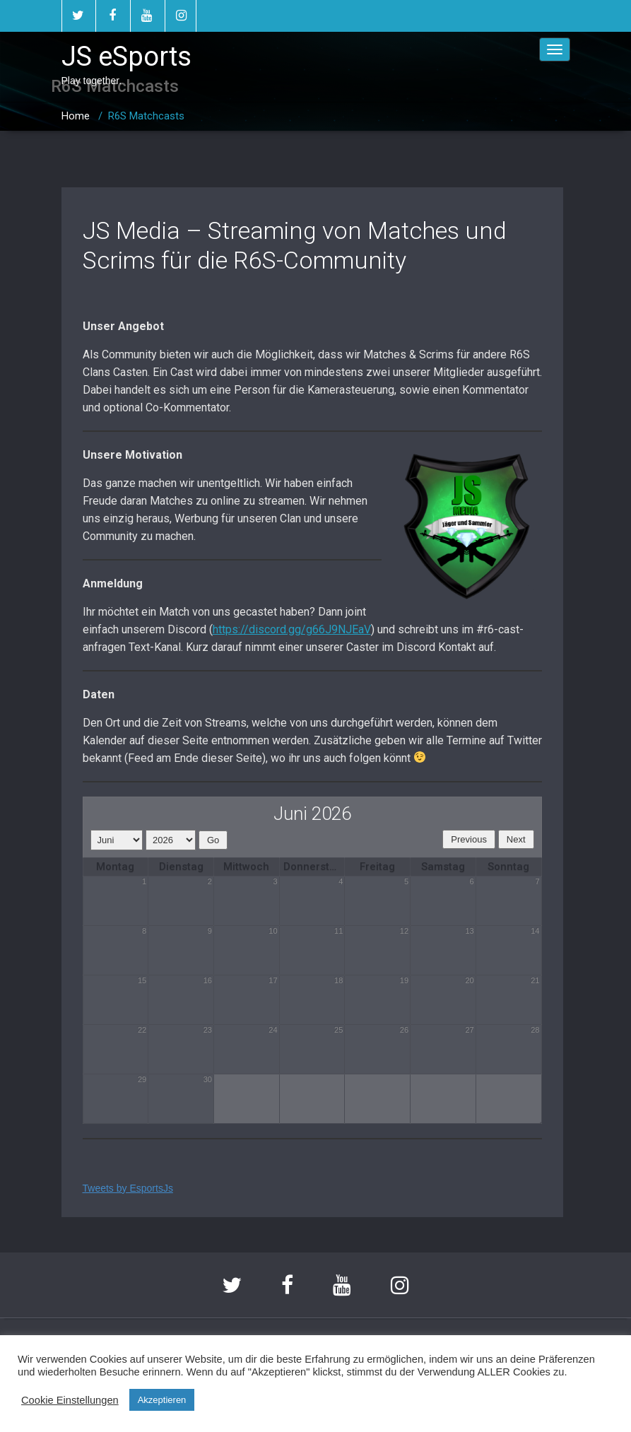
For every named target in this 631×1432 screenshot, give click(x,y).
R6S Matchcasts (146, 116)
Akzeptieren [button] (162, 1400)
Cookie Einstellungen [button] (70, 1400)
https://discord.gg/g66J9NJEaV (292, 629)
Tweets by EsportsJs (128, 1188)
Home (75, 116)
